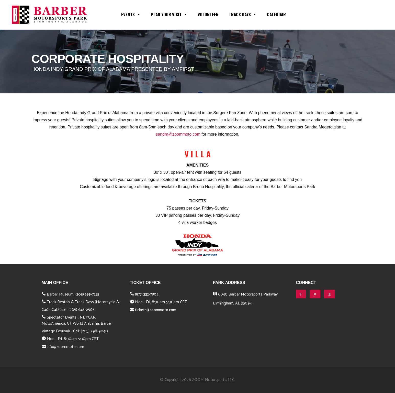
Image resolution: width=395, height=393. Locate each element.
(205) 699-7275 (87, 294)
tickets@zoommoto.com (155, 310)
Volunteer (208, 14)
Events (131, 14)
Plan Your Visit (169, 14)
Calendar (276, 14)
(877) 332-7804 (147, 294)
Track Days (243, 14)
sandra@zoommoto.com (178, 134)
